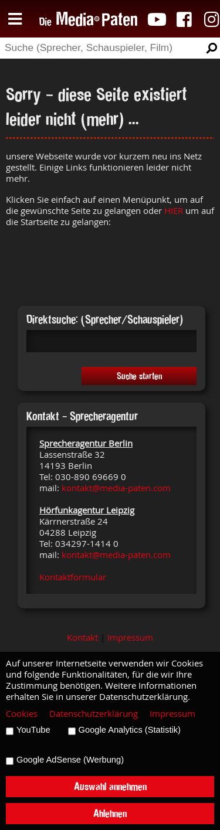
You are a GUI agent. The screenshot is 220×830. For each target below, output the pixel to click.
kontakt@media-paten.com (116, 488)
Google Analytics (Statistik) (130, 729)
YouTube (33, 729)
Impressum (130, 637)
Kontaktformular (72, 577)
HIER (173, 210)
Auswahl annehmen (110, 786)
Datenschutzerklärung (93, 713)
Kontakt (82, 637)
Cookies (22, 713)
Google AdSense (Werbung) (70, 759)
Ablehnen (110, 813)
